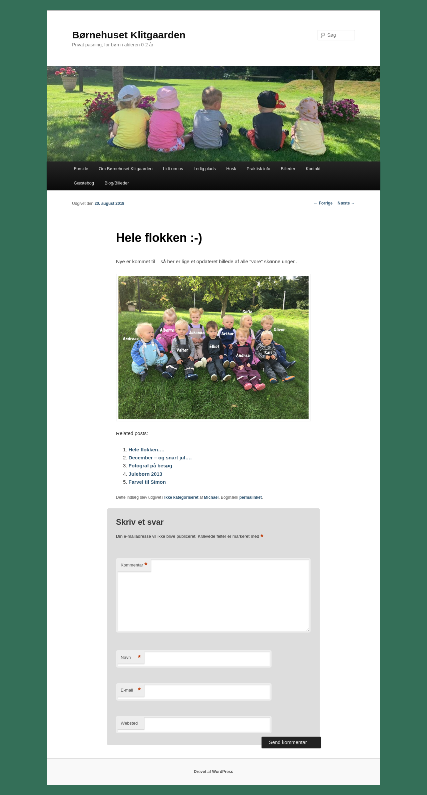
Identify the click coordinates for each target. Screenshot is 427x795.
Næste (346, 203)
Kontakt (313, 168)
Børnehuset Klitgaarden (128, 34)
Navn (131, 658)
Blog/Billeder (116, 182)
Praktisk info (258, 168)
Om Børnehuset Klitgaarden (125, 168)
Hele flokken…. (146, 449)
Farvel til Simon (147, 482)
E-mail (131, 690)
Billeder (288, 168)
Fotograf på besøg (150, 465)
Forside (81, 168)
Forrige (323, 203)
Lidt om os (173, 168)
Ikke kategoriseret (181, 497)
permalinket (250, 497)
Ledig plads (204, 168)
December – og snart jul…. (159, 457)
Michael (211, 497)
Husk (231, 168)
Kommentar (134, 565)
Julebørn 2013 (145, 474)
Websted (129, 723)
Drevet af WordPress (213, 771)
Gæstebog (84, 182)
